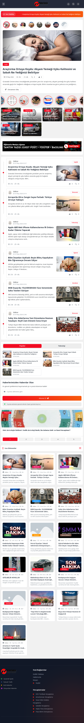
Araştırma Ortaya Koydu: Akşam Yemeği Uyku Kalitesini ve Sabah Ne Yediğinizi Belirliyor (51, 14)
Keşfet (36, 683)
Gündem (75, 283)
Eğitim (6, 125)
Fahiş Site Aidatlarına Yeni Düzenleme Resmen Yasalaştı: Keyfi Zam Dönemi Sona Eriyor (30, 319)
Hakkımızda (37, 677)
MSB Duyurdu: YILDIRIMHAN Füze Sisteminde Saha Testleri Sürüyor (23, 371)
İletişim (35, 680)
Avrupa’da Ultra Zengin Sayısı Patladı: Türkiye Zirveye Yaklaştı (64, 353)
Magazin (7, 413)
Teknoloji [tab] (61, 346)
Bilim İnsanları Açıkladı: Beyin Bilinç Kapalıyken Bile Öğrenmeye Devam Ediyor (30, 259)
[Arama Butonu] (73, 4)
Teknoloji (28, 110)
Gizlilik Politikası (38, 674)
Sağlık (6, 64)
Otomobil (7, 110)
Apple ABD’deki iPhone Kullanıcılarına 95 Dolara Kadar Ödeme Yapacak (25, 362)
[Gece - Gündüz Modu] (78, 5)
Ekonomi (75, 192)
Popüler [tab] (22, 346)
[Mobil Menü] (3, 4)
